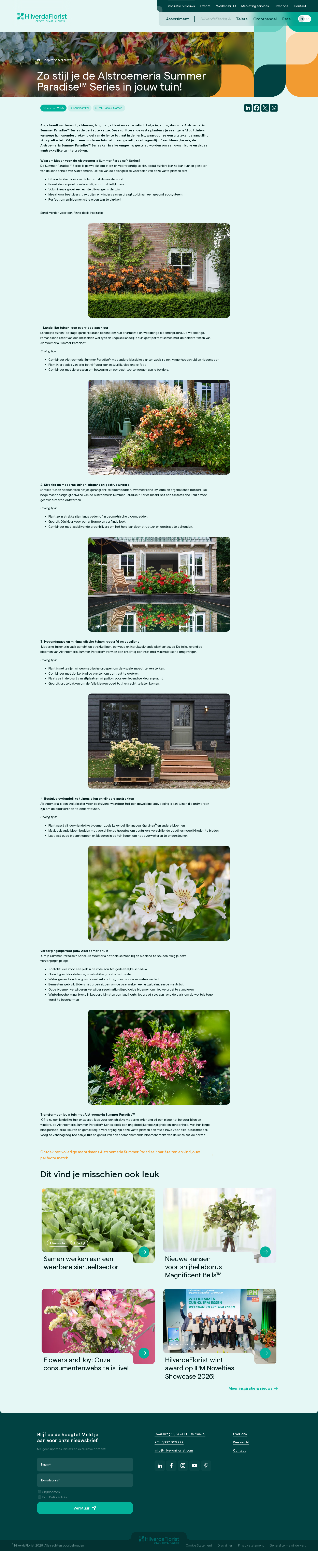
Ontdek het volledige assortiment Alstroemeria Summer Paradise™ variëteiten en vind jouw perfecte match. (120, 1154)
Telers (237, 18)
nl (297, 19)
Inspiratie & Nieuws (181, 6)
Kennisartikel (81, 107)
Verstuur (81, 1507)
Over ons (281, 6)
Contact (300, 6)
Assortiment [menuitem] (172, 18)
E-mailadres (50, 1480)
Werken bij (223, 6)
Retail (282, 18)
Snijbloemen (49, 1492)
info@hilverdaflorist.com (174, 1450)
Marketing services (255, 6)
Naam (46, 1464)
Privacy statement (251, 1545)
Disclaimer (225, 1545)
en (302, 19)
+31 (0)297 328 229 (169, 1442)
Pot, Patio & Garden (110, 107)
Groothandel (260, 18)
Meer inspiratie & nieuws (250, 1388)
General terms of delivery (288, 1545)
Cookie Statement (199, 1545)
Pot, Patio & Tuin (52, 1497)
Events (205, 6)
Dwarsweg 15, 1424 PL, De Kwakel (180, 1434)
